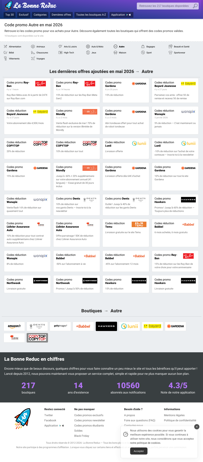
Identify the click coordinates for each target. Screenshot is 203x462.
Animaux (40, 46)
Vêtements (14, 58)
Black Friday (81, 435)
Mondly (64, 112)
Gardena (113, 84)
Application (118, 14)
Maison (122, 52)
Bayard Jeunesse (165, 84)
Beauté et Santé (181, 46)
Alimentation (15, 46)
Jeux (93, 52)
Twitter (48, 415)
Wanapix (164, 112)
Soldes (78, 430)
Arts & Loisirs (70, 46)
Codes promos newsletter (89, 420)
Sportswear (179, 52)
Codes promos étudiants (89, 425)
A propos (129, 415)
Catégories (40, 14)
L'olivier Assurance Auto (18, 227)
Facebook (50, 420)
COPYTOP (16, 144)
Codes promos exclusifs (88, 415)
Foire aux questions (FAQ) (139, 420)
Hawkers (163, 200)
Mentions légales (174, 415)
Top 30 (9, 14)
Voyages (40, 58)
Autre (121, 46)
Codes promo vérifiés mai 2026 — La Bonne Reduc (31, 6)
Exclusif (24, 14)
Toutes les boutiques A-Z (91, 14)
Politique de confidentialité (180, 420)
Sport (149, 52)
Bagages (150, 46)
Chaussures (42, 52)
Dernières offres (61, 14)
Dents (68, 198)
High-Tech (69, 52)
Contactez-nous (133, 425)
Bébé (11, 52)
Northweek (15, 281)
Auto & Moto (97, 46)
